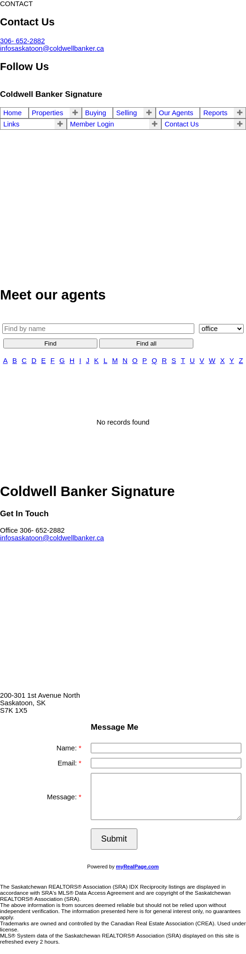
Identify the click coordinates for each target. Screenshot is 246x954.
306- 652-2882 (22, 41)
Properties (47, 113)
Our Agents (176, 113)
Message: (63, 797)
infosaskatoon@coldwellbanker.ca (52, 48)
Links (11, 124)
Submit (114, 839)
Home (12, 113)
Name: (67, 748)
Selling (126, 113)
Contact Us (182, 124)
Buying (95, 113)
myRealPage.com (137, 866)
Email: (68, 763)
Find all (146, 343)
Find (50, 343)
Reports (215, 113)
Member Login (92, 124)
